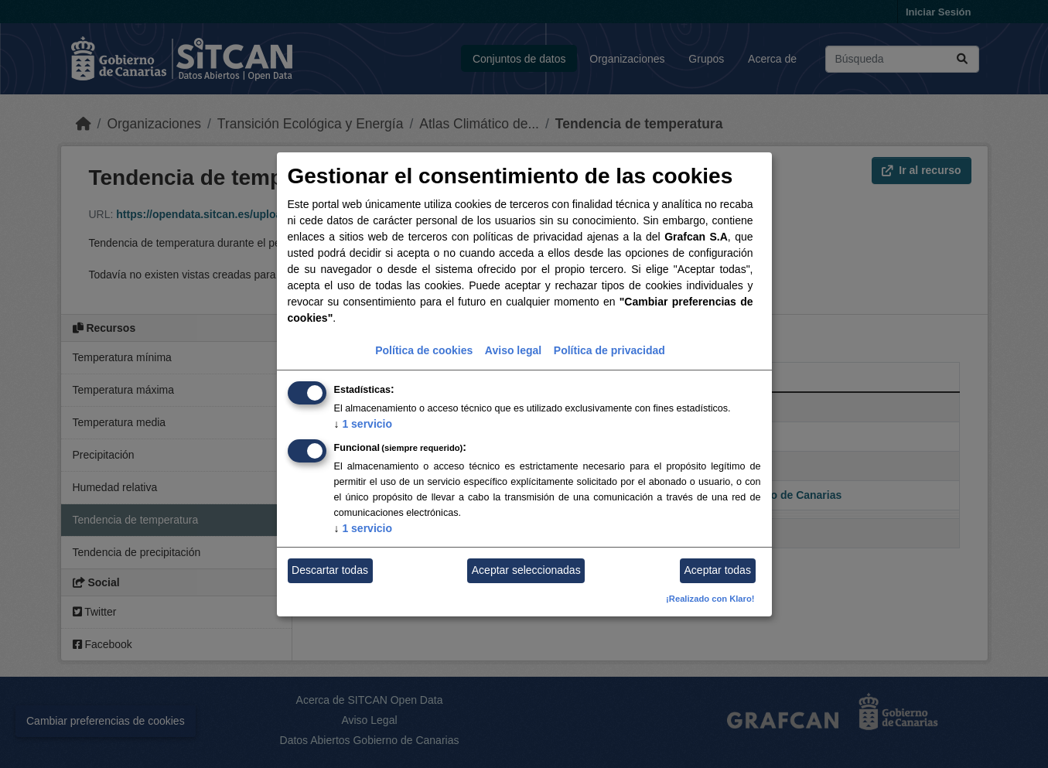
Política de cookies (424, 350)
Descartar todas (330, 570)
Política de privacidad (609, 350)
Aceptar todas (717, 570)
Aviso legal (513, 350)
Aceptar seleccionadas (526, 570)
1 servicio (363, 424)
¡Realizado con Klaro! (710, 598)
